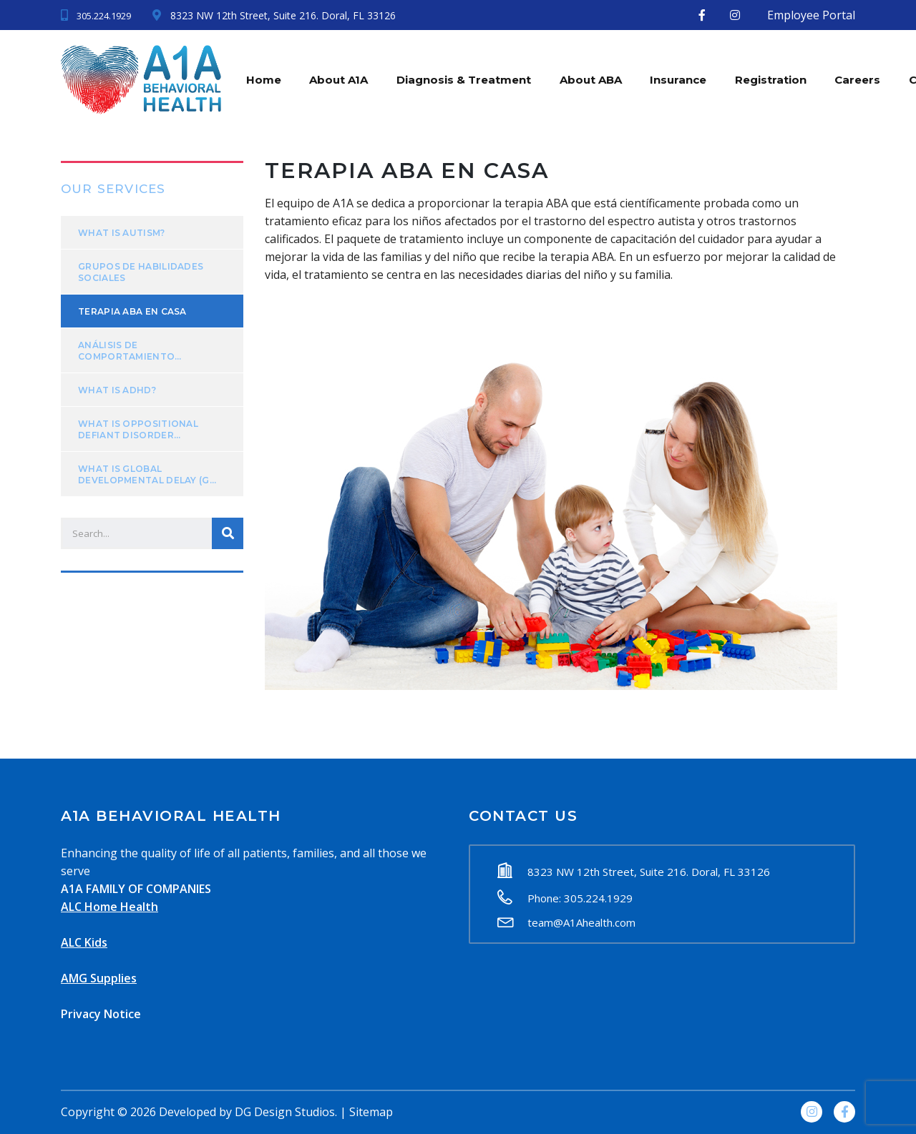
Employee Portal (811, 15)
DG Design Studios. (286, 1112)
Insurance (679, 79)
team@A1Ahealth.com (581, 922)
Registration (772, 79)
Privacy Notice (101, 1014)
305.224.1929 (104, 15)
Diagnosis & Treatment (464, 79)
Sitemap (371, 1112)
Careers (859, 79)
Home (263, 79)
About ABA (591, 79)
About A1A (339, 79)
